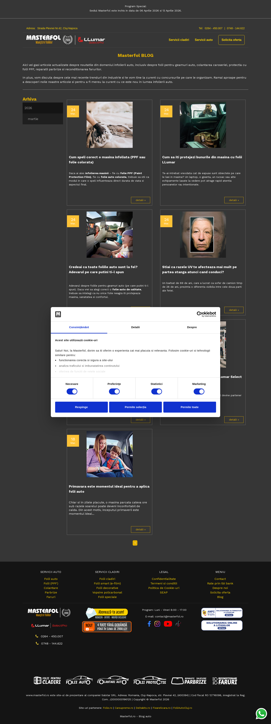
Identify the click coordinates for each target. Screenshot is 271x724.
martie (33, 119)
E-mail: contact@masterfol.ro (164, 616)
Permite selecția (135, 407)
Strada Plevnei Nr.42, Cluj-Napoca (57, 28)
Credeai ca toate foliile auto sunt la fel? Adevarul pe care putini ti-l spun (103, 269)
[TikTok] (178, 625)
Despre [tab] (192, 327)
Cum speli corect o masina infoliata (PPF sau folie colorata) (107, 159)
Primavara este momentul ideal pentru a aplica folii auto (109, 488)
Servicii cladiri (179, 39)
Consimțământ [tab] (79, 327)
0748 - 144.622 (236, 28)
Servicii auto (204, 39)
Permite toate (190, 407)
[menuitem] (43, 107)
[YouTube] (168, 625)
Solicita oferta (231, 39)
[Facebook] (150, 625)
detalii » (141, 200)
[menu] (43, 113)
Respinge (81, 407)
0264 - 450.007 (213, 28)
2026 (28, 108)
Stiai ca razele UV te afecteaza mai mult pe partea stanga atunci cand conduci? (199, 269)
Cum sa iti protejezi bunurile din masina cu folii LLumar (202, 159)
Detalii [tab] (135, 327)
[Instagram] (158, 625)
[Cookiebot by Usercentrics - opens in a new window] (199, 314)
